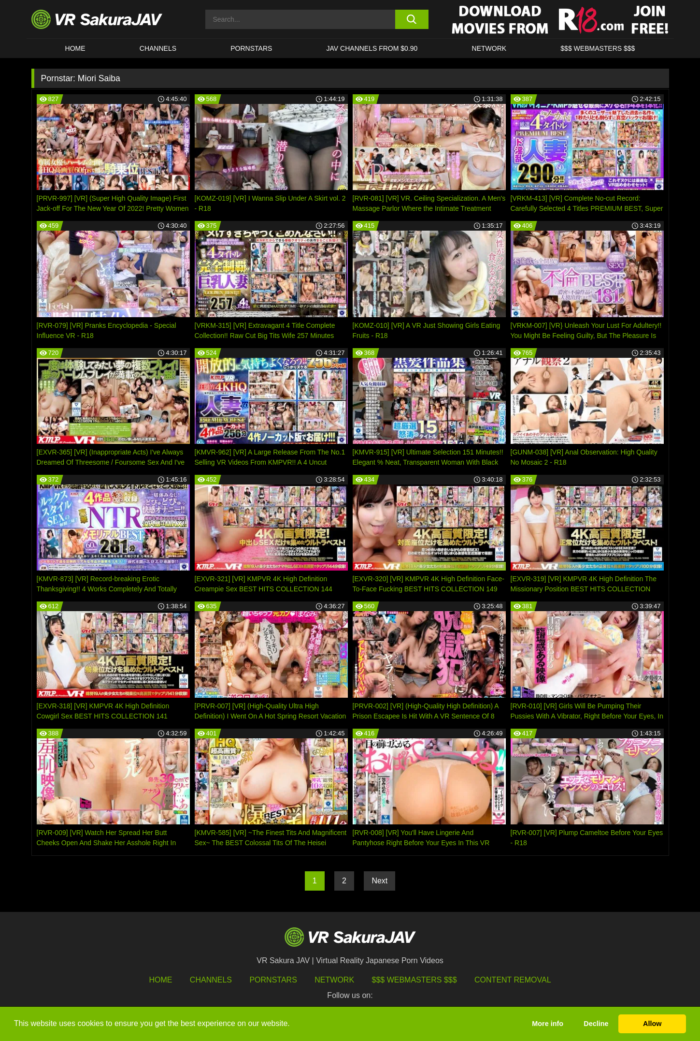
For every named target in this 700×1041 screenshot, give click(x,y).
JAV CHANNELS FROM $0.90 (372, 48)
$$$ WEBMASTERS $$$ (597, 48)
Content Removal (512, 980)
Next (379, 881)
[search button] (412, 19)
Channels (158, 48)
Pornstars (251, 48)
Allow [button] (652, 1023)
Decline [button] (596, 1023)
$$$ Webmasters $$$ (414, 980)
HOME (75, 48)
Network (489, 48)
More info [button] (547, 1023)
